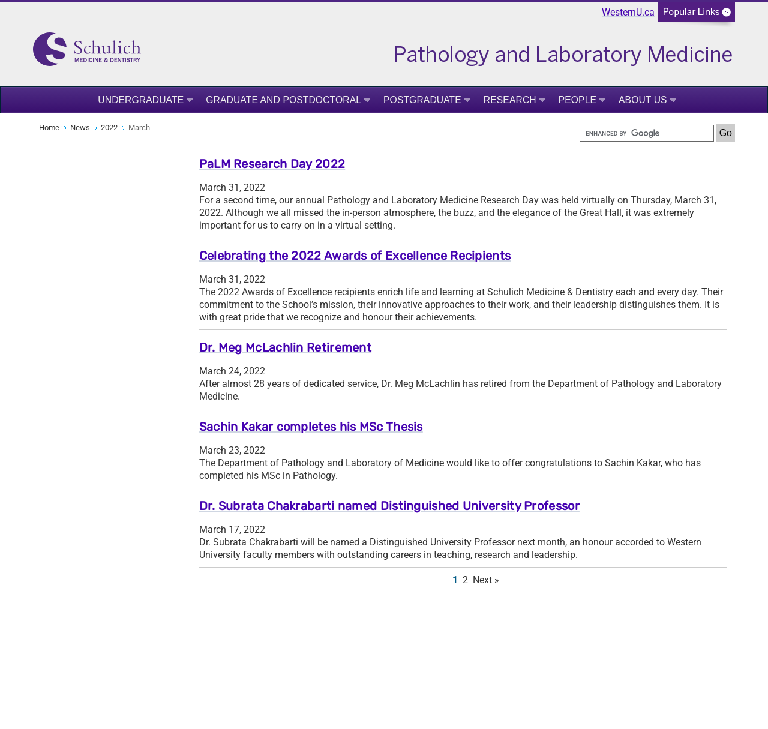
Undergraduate (141, 100)
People (577, 100)
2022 (109, 127)
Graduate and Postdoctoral (283, 100)
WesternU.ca (628, 12)
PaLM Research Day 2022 (272, 164)
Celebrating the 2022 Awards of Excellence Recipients (355, 255)
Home (49, 127)
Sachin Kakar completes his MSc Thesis (311, 426)
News (80, 127)
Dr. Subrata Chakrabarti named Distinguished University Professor (389, 506)
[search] (647, 133)
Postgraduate (422, 100)
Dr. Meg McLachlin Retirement (285, 347)
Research (510, 100)
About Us (643, 100)
